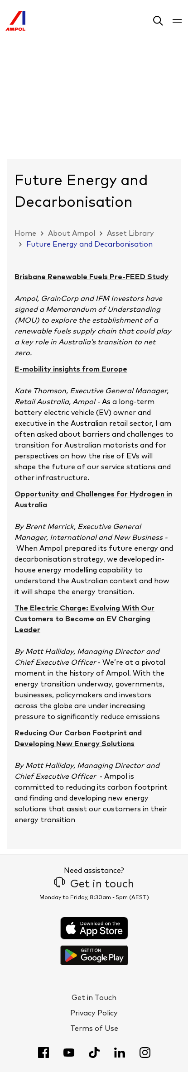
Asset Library (130, 233)
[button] (158, 22)
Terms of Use (94, 1028)
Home (25, 233)
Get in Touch (94, 997)
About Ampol (71, 233)
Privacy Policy (94, 1013)
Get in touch (94, 884)
